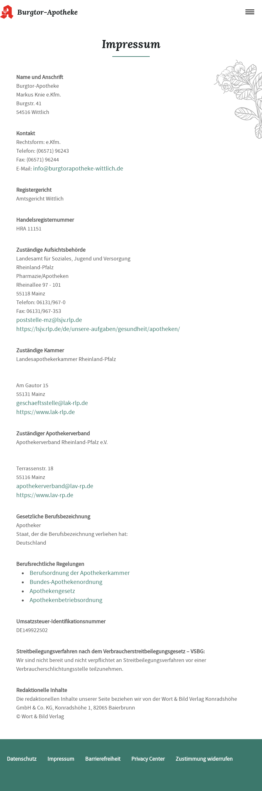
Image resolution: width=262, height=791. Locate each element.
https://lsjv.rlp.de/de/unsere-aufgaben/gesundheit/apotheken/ (98, 329)
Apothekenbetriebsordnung (66, 600)
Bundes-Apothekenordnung (66, 582)
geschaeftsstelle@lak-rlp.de (52, 403)
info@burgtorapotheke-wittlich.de (78, 168)
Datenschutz (21, 759)
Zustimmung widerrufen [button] (204, 759)
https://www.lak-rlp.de (45, 412)
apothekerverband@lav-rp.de (54, 486)
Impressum (60, 759)
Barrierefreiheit (102, 759)
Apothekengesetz (52, 591)
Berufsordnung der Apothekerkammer (80, 573)
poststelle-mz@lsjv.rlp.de (49, 320)
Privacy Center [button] (148, 759)
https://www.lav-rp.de (44, 495)
